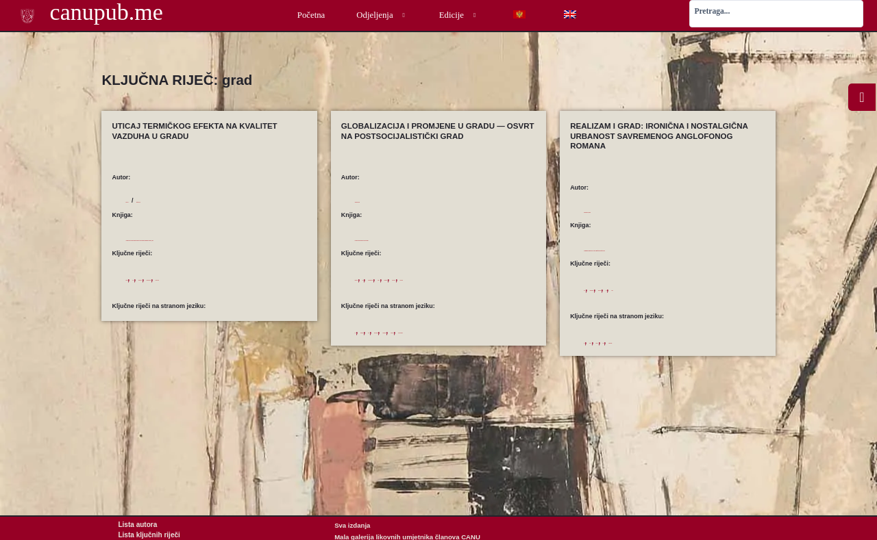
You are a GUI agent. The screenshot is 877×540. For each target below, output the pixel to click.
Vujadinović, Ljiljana (384, 200)
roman (711, 299)
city (360, 342)
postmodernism (689, 351)
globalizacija (371, 278)
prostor (479, 278)
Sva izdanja (352, 525)
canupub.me (88, 13)
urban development (418, 353)
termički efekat (191, 299)
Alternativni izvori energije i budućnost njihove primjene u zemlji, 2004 (211, 248)
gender (607, 351)
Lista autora (136, 525)
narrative (633, 351)
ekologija (137, 299)
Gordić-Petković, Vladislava (624, 210)
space (415, 342)
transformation (496, 342)
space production (449, 342)
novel (657, 351)
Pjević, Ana (141, 200)
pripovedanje (667, 299)
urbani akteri (372, 289)
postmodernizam (623, 299)
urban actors (371, 353)
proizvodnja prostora (437, 278)
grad (160, 299)
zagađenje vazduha (241, 299)
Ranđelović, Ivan (190, 200)
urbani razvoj (412, 289)
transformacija (513, 278)
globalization (386, 342)
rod (693, 299)
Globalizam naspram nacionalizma (436, 238)
